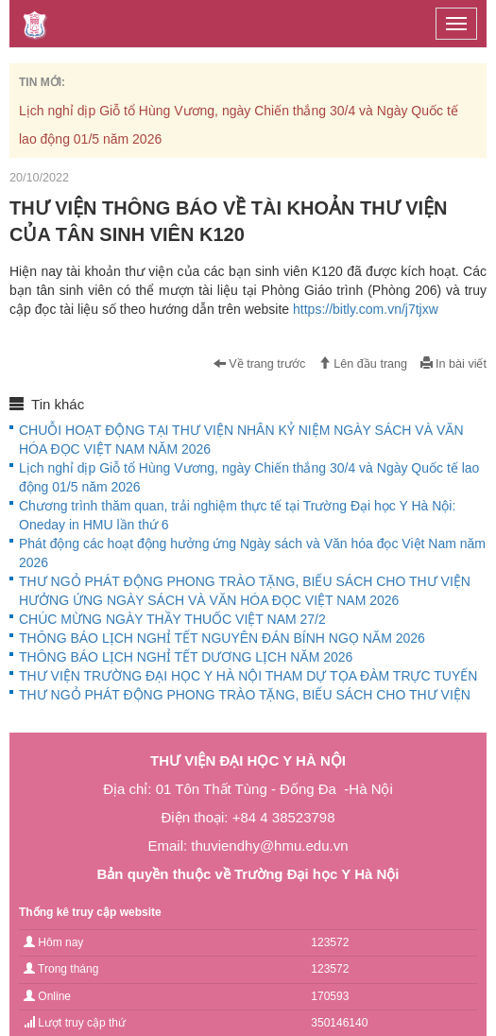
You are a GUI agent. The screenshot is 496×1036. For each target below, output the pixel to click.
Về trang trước (260, 364)
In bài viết (453, 364)
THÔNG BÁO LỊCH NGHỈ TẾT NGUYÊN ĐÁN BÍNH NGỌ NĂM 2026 (222, 638)
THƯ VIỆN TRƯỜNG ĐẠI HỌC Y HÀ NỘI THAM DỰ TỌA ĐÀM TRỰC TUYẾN (248, 675)
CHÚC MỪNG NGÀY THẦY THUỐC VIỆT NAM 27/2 (172, 619)
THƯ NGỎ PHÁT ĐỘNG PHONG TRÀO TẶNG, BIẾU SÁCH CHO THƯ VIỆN (244, 694)
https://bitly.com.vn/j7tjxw (365, 309)
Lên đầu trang (362, 364)
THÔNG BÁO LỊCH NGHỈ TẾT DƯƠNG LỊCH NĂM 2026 (185, 657)
